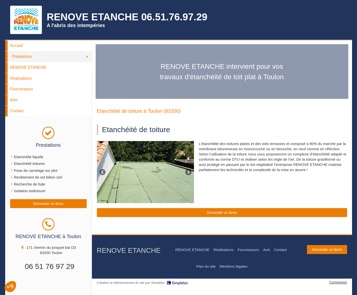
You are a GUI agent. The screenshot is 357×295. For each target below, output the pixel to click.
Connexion (338, 282)
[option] (145, 172)
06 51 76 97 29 (49, 266)
